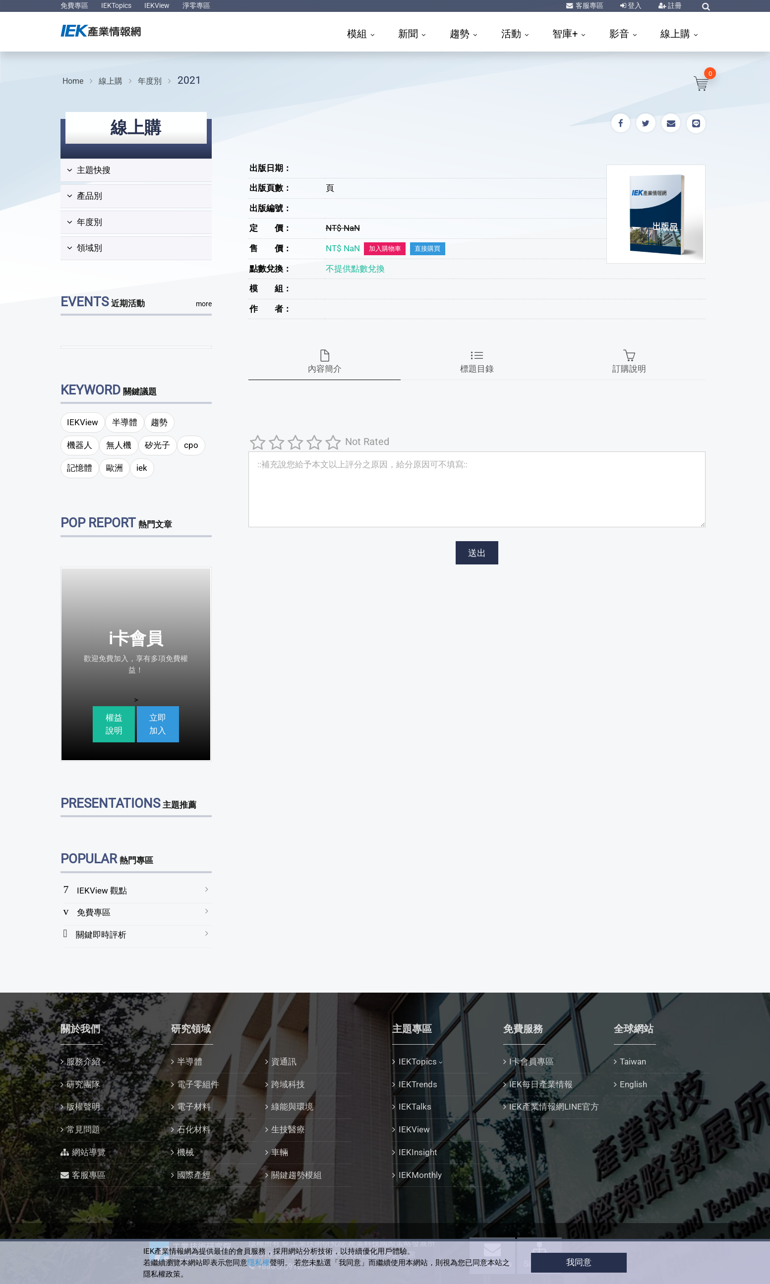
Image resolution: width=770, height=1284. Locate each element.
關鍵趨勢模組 (296, 1175)
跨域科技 (288, 1084)
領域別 (84, 248)
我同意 (579, 1262)
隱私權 (258, 1262)
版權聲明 (83, 1107)
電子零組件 (198, 1084)
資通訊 (283, 1061)
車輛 (279, 1152)
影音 (620, 34)
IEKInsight (418, 1152)
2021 (189, 80)
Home (72, 81)
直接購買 (427, 248)
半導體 (124, 422)
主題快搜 (89, 170)
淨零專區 (196, 5)
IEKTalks (415, 1107)
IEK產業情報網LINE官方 (554, 1107)
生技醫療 (288, 1129)
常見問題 (83, 1129)
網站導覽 (89, 1152)
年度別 (150, 81)
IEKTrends (418, 1084)
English (633, 1084)
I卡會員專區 (531, 1061)
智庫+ (566, 34)
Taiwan (633, 1061)
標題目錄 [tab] (476, 362)
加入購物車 (385, 248)
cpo (191, 445)
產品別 (84, 196)
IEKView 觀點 (102, 890)
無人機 (118, 445)
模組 (358, 34)
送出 (477, 553)
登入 (634, 5)
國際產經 (194, 1175)
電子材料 (194, 1107)
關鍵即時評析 (101, 935)
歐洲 (114, 468)
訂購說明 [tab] (629, 362)
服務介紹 (83, 1061)
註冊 (674, 5)
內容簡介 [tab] (324, 362)
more (204, 304)
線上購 (676, 34)
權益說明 (114, 724)
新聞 (409, 34)
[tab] (136, 170)
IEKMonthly (420, 1175)
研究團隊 (83, 1084)
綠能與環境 (292, 1107)
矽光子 (157, 445)
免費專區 (74, 5)
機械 (185, 1152)
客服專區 (588, 5)
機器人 (79, 445)
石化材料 (194, 1129)
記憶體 (79, 468)
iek (141, 468)
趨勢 (461, 34)
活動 (512, 34)
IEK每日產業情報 (541, 1084)
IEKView (157, 5)
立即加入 (157, 724)
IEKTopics (116, 5)
